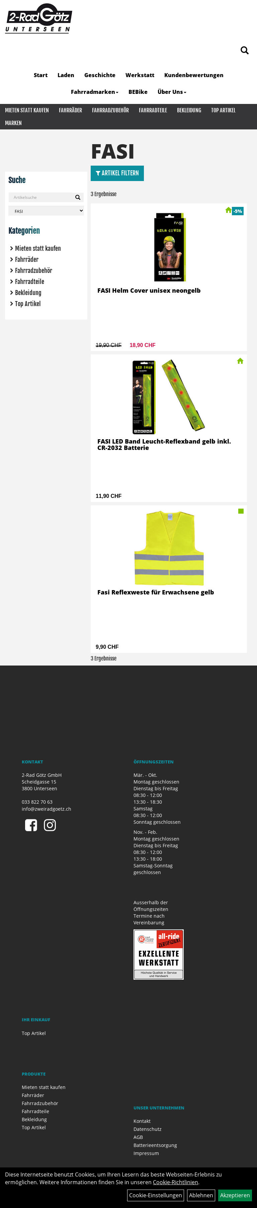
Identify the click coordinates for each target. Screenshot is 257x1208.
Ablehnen (201, 1195)
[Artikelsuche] (245, 50)
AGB (138, 1137)
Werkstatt (139, 75)
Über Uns (172, 92)
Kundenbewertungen (194, 75)
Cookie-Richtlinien (175, 1182)
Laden (66, 75)
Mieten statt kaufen (27, 110)
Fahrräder (70, 110)
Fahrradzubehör (110, 110)
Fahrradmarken (94, 92)
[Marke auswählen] (46, 211)
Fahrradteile (153, 110)
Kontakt (142, 1121)
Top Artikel (223, 110)
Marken (13, 123)
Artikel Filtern (117, 173)
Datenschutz (148, 1129)
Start (41, 75)
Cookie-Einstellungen (155, 1195)
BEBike (138, 92)
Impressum (146, 1153)
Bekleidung (189, 110)
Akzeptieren (235, 1195)
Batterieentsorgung (155, 1145)
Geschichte (99, 75)
